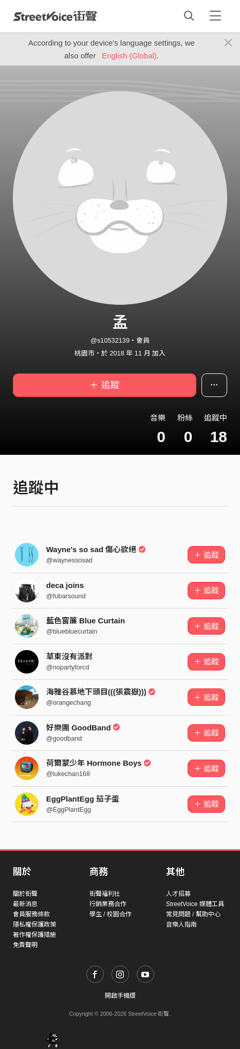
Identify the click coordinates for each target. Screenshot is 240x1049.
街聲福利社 (104, 893)
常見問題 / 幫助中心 (193, 914)
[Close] (228, 43)
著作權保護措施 (34, 934)
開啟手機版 (120, 995)
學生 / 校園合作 (110, 914)
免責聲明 (25, 945)
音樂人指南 (181, 924)
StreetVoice (55, 16)
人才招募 (178, 893)
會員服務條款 (31, 914)
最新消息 (25, 904)
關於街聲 (25, 893)
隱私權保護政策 (34, 924)
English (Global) (129, 55)
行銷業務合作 (107, 904)
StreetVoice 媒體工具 (195, 904)
